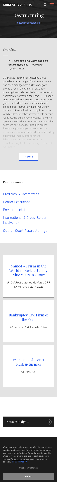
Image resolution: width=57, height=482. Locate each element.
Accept (28, 476)
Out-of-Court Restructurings (25, 231)
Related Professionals (27, 22)
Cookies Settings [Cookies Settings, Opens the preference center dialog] (28, 468)
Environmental (14, 210)
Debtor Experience (16, 202)
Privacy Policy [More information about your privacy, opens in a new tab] (19, 462)
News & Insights (28, 422)
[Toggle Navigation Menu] (51, 5)
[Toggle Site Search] (45, 5)
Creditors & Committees (21, 194)
